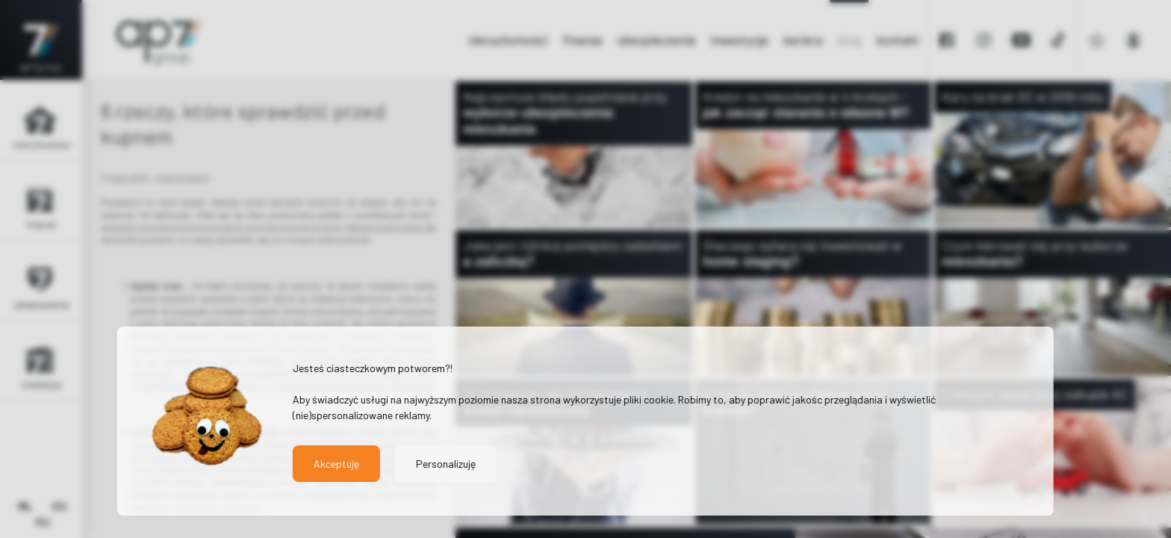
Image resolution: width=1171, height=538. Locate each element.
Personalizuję (446, 463)
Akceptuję (336, 463)
